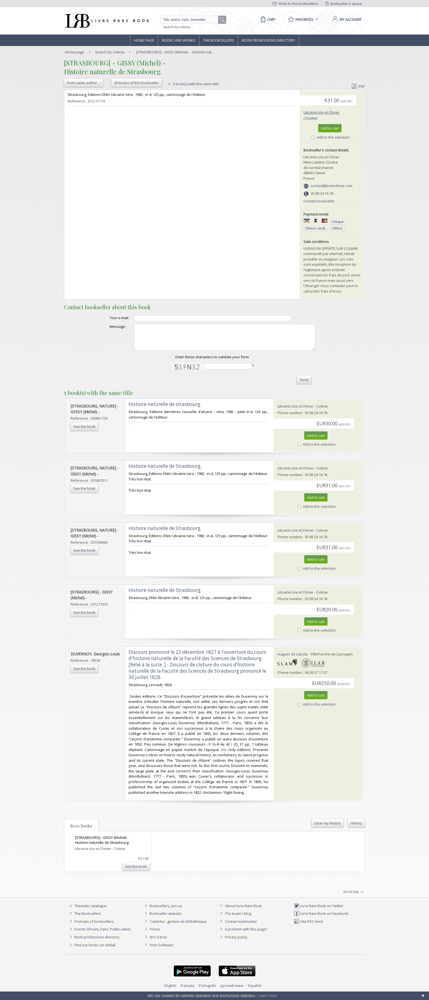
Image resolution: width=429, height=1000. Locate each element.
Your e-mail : (109, 317)
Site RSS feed (308, 926)
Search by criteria (176, 27)
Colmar (310, 118)
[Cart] (267, 19)
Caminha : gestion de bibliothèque (178, 926)
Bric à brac (158, 941)
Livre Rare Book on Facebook (321, 918)
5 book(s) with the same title (193, 83)
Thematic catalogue (87, 910)
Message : (107, 326)
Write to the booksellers (295, 3)
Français (188, 990)
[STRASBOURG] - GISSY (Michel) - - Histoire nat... (175, 52)
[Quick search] (191, 20)
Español (254, 990)
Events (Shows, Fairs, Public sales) (99, 934)
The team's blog (235, 918)
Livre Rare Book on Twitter (318, 910)
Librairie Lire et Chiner (321, 112)
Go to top (354, 896)
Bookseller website (162, 918)
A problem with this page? (243, 934)
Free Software (161, 949)
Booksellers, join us (162, 910)
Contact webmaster (238, 926)
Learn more (267, 995)
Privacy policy (233, 942)
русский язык (232, 990)
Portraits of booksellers (94, 926)
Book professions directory (268, 40)
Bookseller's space (343, 3)
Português (207, 990)
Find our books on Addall (91, 950)
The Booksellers (218, 40)
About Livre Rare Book (243, 910)
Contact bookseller (319, 201)
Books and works (178, 40)
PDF (358, 86)
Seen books (81, 830)
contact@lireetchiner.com (331, 185)
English (170, 990)
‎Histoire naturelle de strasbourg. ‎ (165, 409)
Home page (144, 40)
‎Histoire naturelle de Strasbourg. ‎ (166, 471)
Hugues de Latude (292, 659)
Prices (155, 934)
